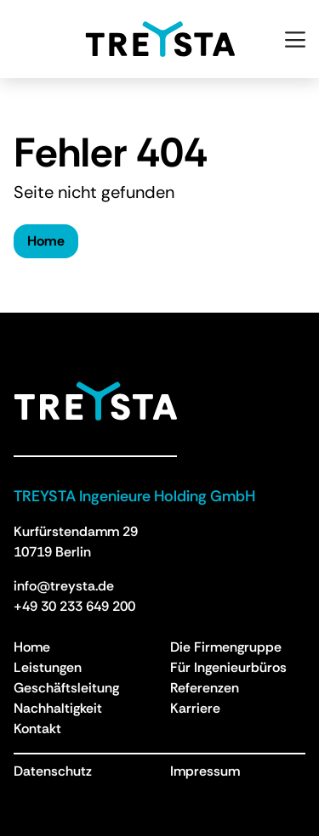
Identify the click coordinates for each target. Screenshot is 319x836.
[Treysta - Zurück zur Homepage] (95, 401)
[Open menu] (295, 39)
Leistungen (48, 667)
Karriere (195, 708)
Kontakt (37, 728)
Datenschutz (53, 771)
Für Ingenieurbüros (228, 667)
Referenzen (204, 688)
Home (46, 241)
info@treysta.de (64, 586)
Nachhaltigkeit (58, 708)
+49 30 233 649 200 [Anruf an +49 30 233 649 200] (74, 606)
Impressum (205, 771)
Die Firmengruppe (226, 647)
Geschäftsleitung (66, 688)
